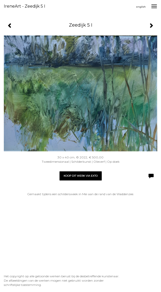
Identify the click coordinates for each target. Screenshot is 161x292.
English (141, 6)
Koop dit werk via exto (81, 175)
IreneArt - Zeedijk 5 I (24, 6)
